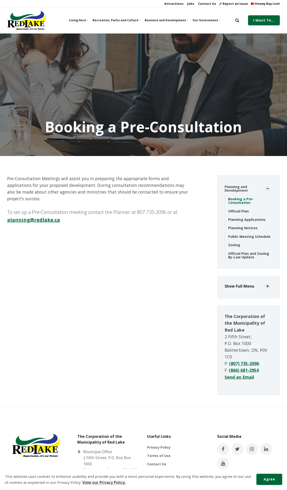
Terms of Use (159, 455)
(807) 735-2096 (244, 363)
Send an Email (239, 377)
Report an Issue (233, 3)
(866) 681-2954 (244, 370)
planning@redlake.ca (33, 220)
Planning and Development (236, 188)
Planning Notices (243, 228)
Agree (269, 479)
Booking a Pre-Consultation (241, 201)
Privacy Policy (159, 447)
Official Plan (238, 211)
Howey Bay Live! (265, 3)
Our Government (206, 20)
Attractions (173, 3)
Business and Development (166, 20)
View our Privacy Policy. (104, 482)
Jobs (190, 3)
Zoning (234, 245)
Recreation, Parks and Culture (116, 20)
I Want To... (264, 20)
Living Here (78, 20)
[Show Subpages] (267, 188)
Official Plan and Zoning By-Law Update (248, 255)
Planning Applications (247, 219)
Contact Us (206, 3)
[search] (237, 20)
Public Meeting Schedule (249, 236)
